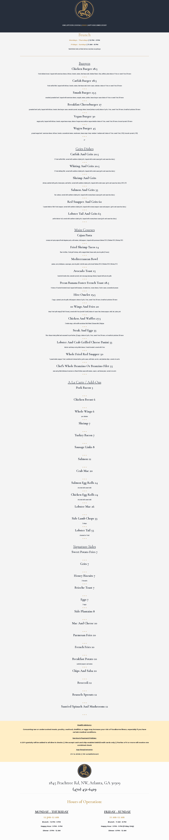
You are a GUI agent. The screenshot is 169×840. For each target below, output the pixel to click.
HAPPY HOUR (91, 25)
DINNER (98, 25)
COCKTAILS (78, 25)
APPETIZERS (70, 25)
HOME (64, 25)
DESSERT (104, 25)
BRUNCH (84, 25)
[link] (84, 9)
